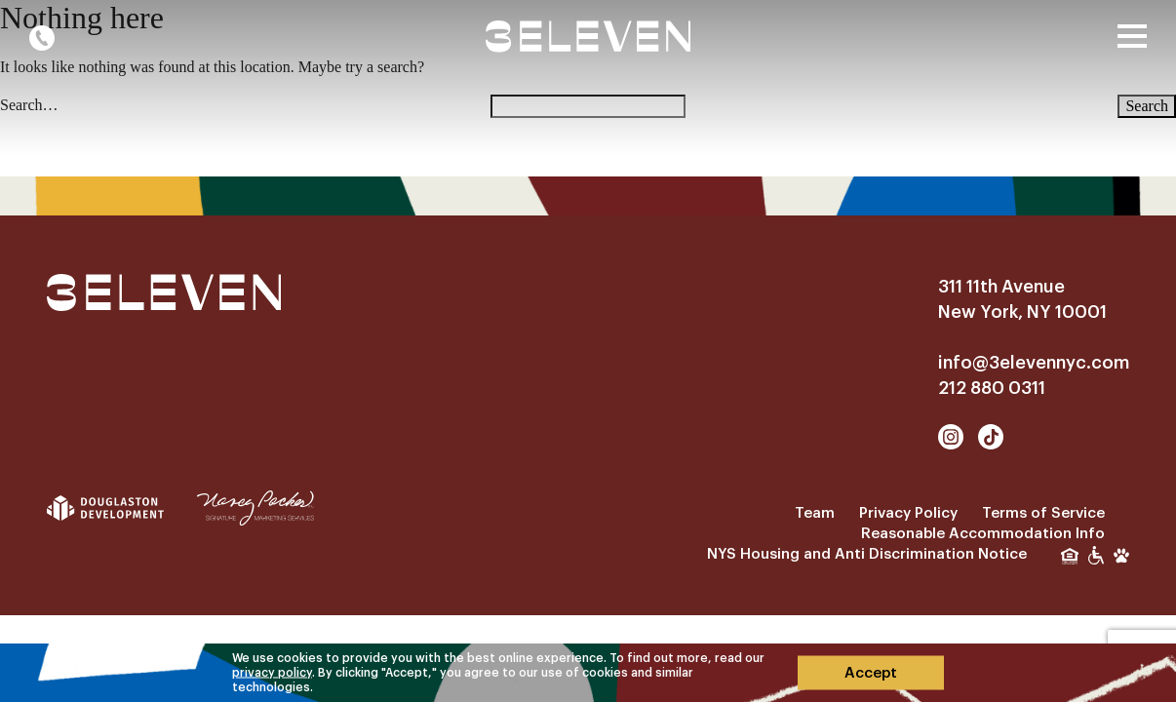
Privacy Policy (908, 513)
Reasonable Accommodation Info (983, 533)
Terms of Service (1043, 513)
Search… (29, 105)
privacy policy (272, 672)
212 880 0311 (991, 388)
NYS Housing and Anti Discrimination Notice (867, 554)
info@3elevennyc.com (1033, 362)
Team (815, 513)
